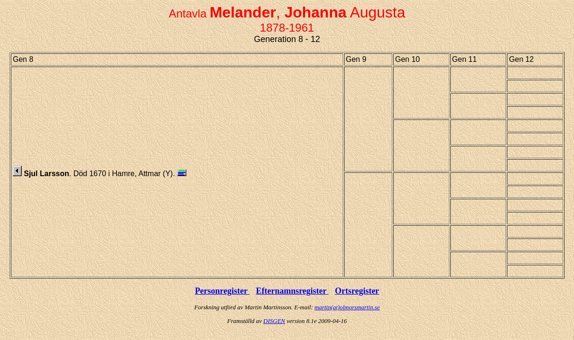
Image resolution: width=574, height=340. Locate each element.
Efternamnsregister (292, 291)
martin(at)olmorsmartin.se (347, 307)
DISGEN (274, 320)
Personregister (222, 291)
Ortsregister (357, 291)
